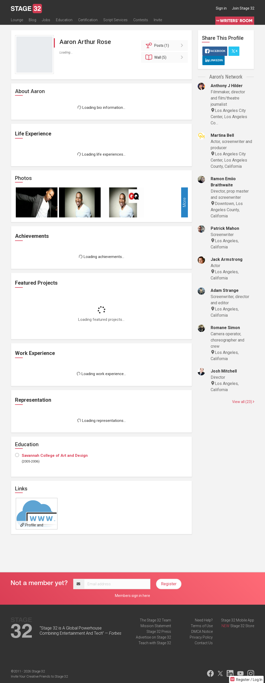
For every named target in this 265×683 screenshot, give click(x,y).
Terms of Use (202, 626)
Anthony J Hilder (227, 85)
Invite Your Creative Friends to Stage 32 (39, 676)
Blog (32, 20)
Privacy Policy (201, 637)
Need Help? (204, 620)
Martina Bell (222, 135)
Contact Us (204, 643)
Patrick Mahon (225, 228)
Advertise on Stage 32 (153, 637)
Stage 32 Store (242, 626)
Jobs (46, 20)
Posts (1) (165, 45)
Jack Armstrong (226, 259)
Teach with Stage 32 (154, 643)
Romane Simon (225, 327)
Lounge (17, 20)
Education (64, 20)
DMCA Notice (202, 631)
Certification (88, 20)
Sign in (221, 8)
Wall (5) (165, 57)
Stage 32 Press (158, 631)
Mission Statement (156, 626)
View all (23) (243, 402)
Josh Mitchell (224, 371)
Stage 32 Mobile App (237, 620)
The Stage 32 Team (155, 620)
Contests (140, 20)
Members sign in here (132, 596)
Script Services (115, 20)
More (184, 202)
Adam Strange (225, 290)
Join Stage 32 (243, 8)
